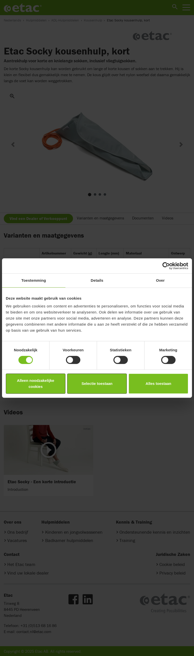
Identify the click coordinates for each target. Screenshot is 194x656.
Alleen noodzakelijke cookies (35, 383)
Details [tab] (97, 280)
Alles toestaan (158, 383)
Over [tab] (160, 280)
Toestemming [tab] (33, 280)
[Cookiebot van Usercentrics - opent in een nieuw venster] (166, 266)
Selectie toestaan (97, 383)
